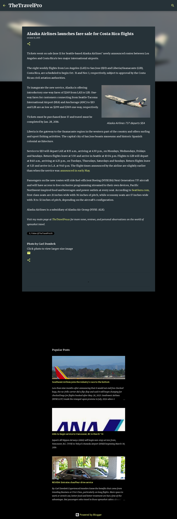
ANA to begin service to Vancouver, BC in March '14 (77, 434)
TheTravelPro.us (61, 219)
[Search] (46, 5)
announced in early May (74, 170)
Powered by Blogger (88, 514)
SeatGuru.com (140, 190)
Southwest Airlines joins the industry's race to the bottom (80, 382)
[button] (29, 44)
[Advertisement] (88, 317)
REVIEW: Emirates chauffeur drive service (72, 482)
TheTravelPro (25, 5)
